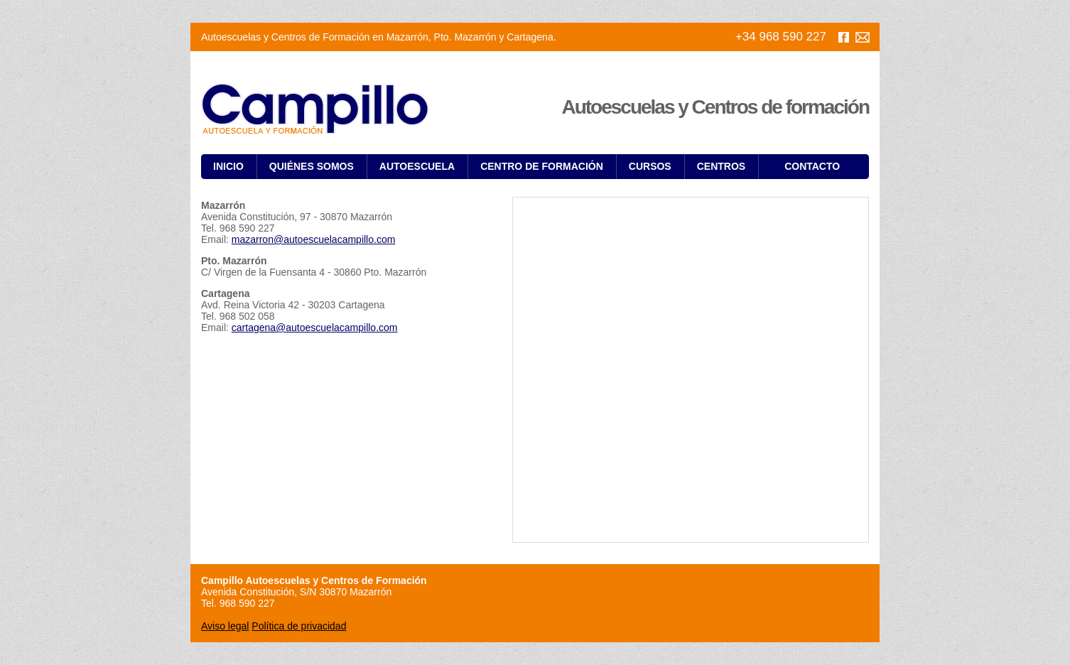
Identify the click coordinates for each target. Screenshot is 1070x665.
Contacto (812, 166)
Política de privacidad (299, 626)
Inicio (228, 166)
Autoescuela (417, 166)
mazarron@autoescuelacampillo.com (314, 239)
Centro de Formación (541, 166)
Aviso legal (225, 626)
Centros (721, 166)
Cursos (650, 166)
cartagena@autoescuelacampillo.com (315, 327)
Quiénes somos (311, 166)
